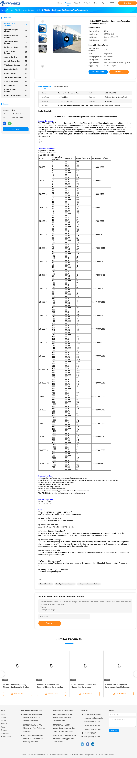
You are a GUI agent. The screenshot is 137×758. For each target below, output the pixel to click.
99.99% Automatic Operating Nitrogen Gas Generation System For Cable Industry (16, 687)
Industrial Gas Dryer (15, 57)
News (3, 727)
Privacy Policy (6, 736)
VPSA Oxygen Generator (15, 65)
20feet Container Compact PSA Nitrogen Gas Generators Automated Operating (83, 687)
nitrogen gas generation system (89, 584)
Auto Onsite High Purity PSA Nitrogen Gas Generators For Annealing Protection (33, 739)
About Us (4, 724)
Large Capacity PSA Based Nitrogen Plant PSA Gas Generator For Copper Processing (32, 718)
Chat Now (127, 3)
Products (4, 717)
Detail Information (44, 86)
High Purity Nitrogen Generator (15, 30)
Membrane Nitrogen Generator (15, 36)
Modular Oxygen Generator (15, 95)
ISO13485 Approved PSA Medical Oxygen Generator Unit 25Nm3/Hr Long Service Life (64, 728)
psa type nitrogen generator (65, 584)
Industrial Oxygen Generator (15, 52)
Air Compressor (15, 85)
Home (3, 714)
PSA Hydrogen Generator (15, 77)
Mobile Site (5, 733)
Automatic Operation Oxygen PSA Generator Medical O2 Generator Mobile (63, 718)
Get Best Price (98, 72)
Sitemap (4, 730)
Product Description (61, 86)
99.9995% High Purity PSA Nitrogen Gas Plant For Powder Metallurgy (34, 728)
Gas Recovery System (15, 47)
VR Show (4, 721)
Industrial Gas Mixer (15, 81)
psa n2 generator (45, 584)
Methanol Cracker (15, 73)
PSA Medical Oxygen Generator (15, 42)
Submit (49, 623)
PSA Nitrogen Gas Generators (15, 25)
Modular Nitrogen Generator (15, 90)
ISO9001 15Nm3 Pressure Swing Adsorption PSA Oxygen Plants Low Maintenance (64, 739)
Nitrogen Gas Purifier (15, 69)
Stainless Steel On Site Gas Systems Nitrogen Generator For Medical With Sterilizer (50, 687)
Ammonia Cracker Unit (15, 61)
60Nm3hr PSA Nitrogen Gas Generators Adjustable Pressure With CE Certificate (117, 687)
